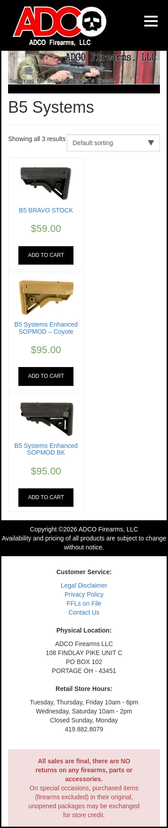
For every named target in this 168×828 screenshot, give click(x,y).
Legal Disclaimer (84, 585)
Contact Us (84, 612)
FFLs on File (84, 603)
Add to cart (46, 255)
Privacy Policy (84, 594)
